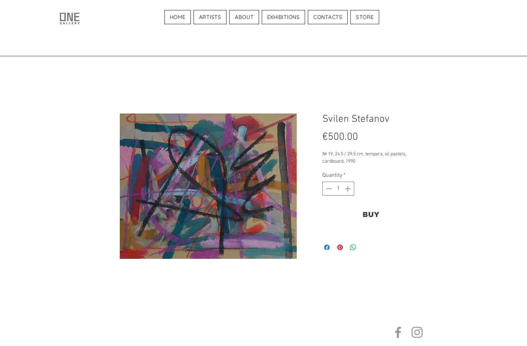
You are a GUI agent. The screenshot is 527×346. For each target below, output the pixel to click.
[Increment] (348, 188)
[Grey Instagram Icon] (417, 332)
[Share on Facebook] (327, 247)
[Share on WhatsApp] (353, 247)
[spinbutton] (338, 188)
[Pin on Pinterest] (340, 247)
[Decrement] (328, 188)
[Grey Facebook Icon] (398, 332)
